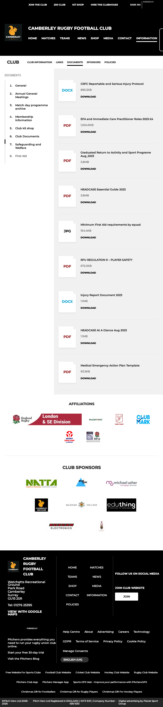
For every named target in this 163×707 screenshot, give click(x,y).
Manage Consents (75, 651)
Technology (142, 632)
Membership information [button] (24, 118)
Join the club (38, 4)
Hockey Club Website (116, 672)
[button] (32, 38)
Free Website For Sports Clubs (23, 672)
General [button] (20, 85)
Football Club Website (58, 672)
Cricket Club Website (88, 672)
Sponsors (94, 62)
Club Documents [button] (27, 136)
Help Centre (71, 632)
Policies (110, 62)
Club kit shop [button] (24, 128)
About (88, 632)
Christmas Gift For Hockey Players (122, 691)
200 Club (59, 4)
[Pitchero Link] (150, 6)
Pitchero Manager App (55, 682)
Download (88, 96)
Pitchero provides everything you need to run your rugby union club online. (32, 643)
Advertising (105, 632)
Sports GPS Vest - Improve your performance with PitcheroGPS (110, 682)
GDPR (67, 641)
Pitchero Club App (27, 682)
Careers (123, 632)
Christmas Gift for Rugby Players (79, 691)
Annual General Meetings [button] (26, 95)
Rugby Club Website (146, 672)
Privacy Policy (112, 641)
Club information (39, 62)
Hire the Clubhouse (104, 4)
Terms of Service (87, 641)
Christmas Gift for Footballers (38, 691)
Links (59, 62)
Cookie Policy (136, 641)
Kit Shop (78, 4)
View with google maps (25, 613)
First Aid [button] (21, 156)
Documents (75, 62)
